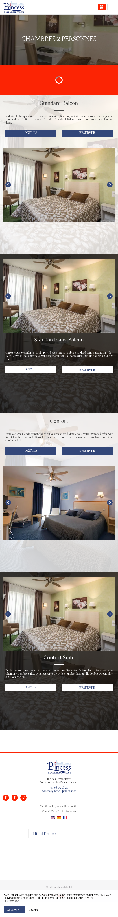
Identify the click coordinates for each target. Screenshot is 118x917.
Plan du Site (71, 806)
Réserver (87, 132)
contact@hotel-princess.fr (59, 791)
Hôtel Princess (46, 833)
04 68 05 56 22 (59, 787)
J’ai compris (14, 910)
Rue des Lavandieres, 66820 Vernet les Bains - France (59, 780)
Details (30, 132)
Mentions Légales (50, 806)
